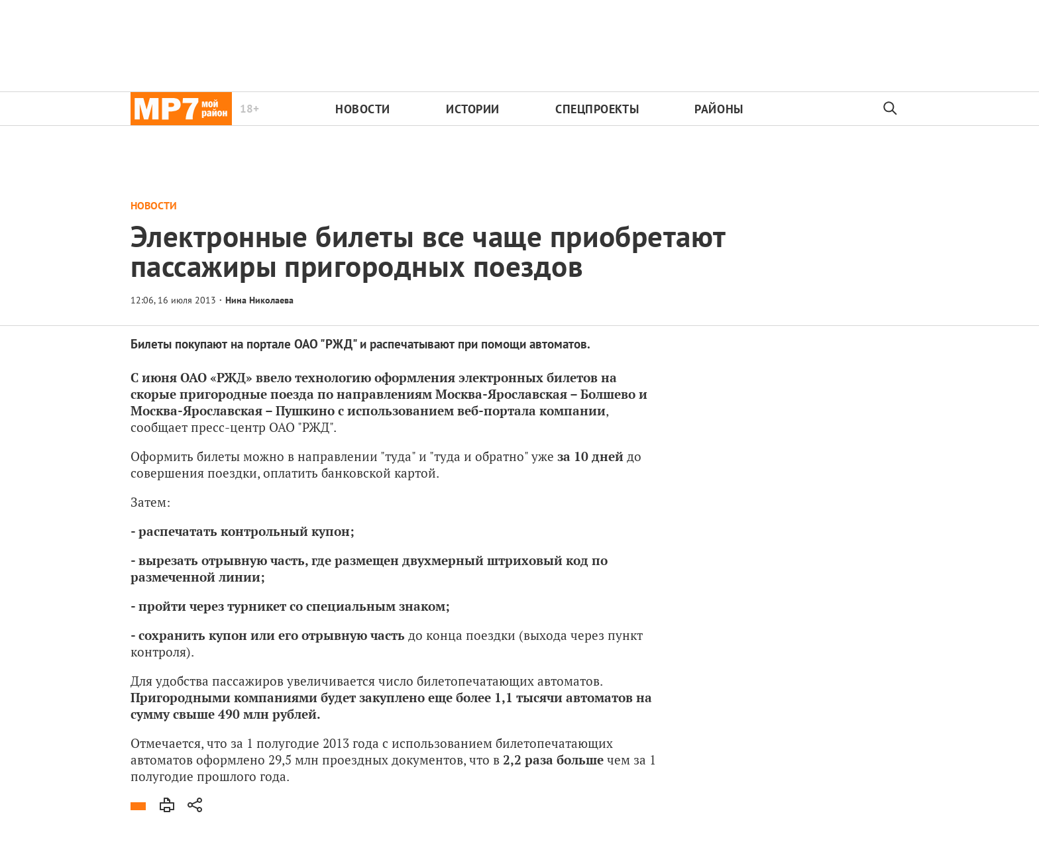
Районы (718, 109)
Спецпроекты (597, 109)
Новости (362, 109)
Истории (473, 109)
